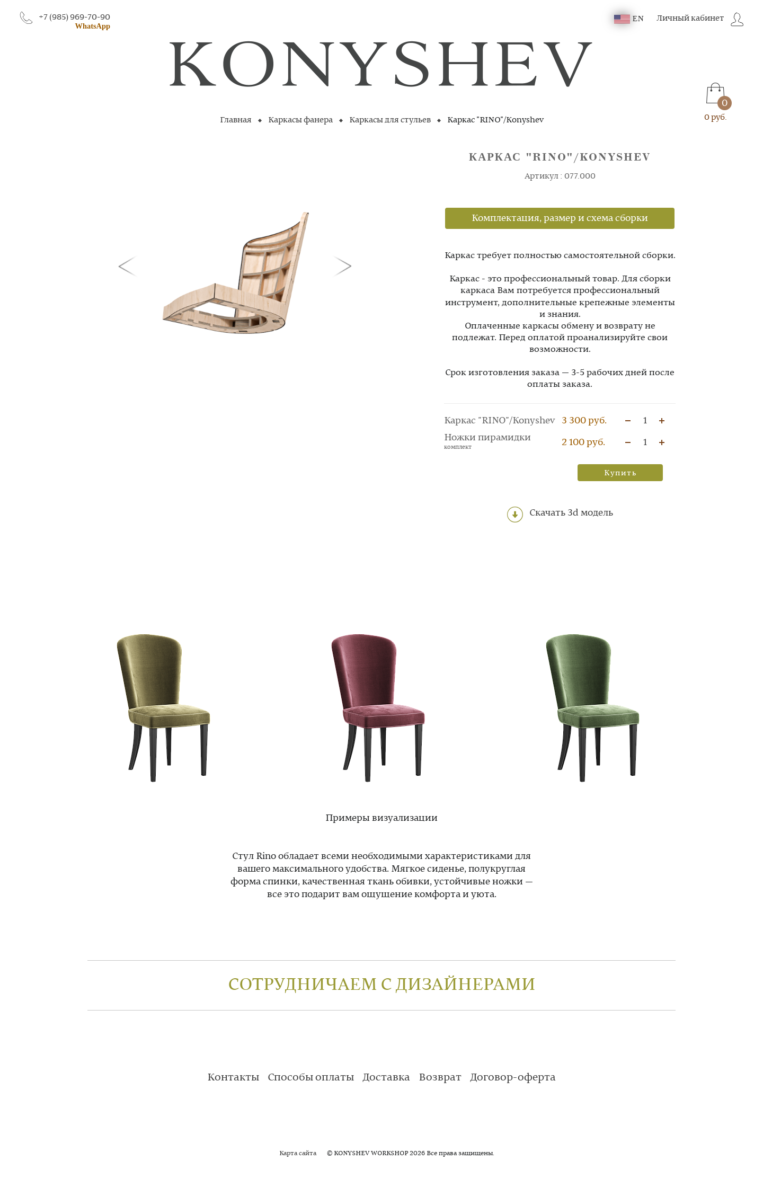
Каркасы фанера (300, 120)
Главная (236, 120)
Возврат (440, 1078)
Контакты (233, 1078)
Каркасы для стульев (390, 120)
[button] (129, 265)
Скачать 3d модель (560, 514)
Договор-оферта (513, 1078)
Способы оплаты (311, 1078)
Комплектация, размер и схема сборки (560, 218)
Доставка (386, 1078)
